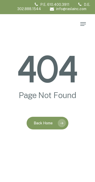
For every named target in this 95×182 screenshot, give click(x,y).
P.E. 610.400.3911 (52, 5)
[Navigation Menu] (83, 24)
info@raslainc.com (68, 9)
